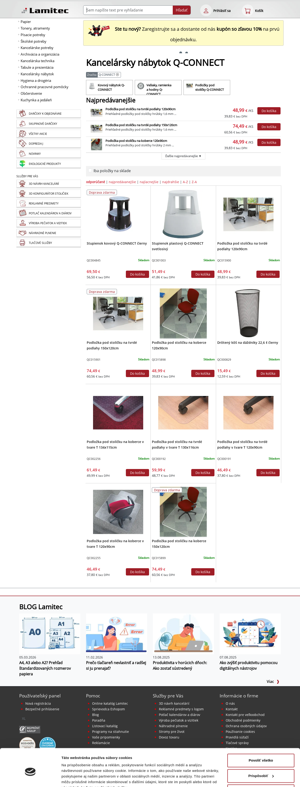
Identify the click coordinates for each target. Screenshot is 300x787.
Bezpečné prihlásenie (42, 709)
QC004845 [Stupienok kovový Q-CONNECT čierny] (94, 260)
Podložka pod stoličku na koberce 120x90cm (136, 141)
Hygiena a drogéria (36, 80)
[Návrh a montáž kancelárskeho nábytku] (48, 184)
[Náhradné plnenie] (48, 233)
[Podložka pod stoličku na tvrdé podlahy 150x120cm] (118, 313)
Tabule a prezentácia (37, 67)
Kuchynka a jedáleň (36, 100)
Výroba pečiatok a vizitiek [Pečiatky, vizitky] (178, 720)
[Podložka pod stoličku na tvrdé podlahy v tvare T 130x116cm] (183, 412)
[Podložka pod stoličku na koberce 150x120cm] (183, 511)
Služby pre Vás (168, 695)
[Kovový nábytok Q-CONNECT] (109, 87)
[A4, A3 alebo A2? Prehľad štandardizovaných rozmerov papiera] (49, 633)
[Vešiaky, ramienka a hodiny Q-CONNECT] (158, 87)
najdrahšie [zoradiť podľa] (170, 182)
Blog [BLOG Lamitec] (95, 714)
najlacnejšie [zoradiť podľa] (149, 182)
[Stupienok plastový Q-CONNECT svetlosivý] (183, 213)
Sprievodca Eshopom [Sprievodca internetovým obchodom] (108, 709)
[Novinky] (48, 154)
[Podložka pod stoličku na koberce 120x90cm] (183, 313)
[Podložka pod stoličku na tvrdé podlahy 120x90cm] (248, 213)
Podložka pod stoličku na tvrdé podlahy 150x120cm (141, 125)
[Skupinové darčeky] (48, 124)
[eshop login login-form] (206, 10)
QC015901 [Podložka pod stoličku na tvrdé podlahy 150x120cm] (94, 360)
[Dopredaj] (48, 144)
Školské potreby (33, 41)
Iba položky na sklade (112, 170)
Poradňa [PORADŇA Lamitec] (98, 720)
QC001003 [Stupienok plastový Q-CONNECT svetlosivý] (159, 260)
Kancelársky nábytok (37, 74)
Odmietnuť (261, 768)
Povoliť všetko (261, 738)
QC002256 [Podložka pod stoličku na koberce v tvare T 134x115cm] (94, 459)
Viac (273, 681)
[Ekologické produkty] (48, 164)
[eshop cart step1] (248, 10)
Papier (26, 21)
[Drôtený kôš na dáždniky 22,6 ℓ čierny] (248, 313)
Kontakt (232, 709)
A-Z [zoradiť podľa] (185, 182)
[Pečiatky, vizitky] (48, 223)
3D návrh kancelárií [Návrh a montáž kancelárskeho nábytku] (174, 703)
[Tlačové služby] (48, 243)
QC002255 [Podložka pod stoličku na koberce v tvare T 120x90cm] (94, 558)
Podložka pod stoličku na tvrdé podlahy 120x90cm (140, 109)
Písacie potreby (33, 34)
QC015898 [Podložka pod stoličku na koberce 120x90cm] (159, 360)
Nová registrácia (38, 703)
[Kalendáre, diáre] (48, 213)
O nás (230, 703)
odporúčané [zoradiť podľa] (95, 182)
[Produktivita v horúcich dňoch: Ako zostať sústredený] (183, 633)
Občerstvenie (31, 93)
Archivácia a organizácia (40, 54)
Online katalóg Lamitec (110, 703)
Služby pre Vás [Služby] (27, 176)
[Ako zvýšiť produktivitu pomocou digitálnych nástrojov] (250, 633)
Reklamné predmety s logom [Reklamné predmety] (181, 709)
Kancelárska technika (37, 60)
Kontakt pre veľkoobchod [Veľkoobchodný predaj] (245, 714)
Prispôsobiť (261, 753)
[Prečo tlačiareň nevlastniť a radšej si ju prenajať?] (116, 633)
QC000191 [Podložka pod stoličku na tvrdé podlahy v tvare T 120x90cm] (224, 459)
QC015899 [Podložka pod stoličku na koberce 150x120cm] (159, 558)
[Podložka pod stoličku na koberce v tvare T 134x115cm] (118, 412)
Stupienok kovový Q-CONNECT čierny (117, 243)
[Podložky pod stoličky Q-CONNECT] (207, 87)
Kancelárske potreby (37, 47)
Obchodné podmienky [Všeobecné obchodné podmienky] (243, 720)
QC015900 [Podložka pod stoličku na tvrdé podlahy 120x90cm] (224, 260)
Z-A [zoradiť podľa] (194, 182)
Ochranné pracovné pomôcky (44, 86)
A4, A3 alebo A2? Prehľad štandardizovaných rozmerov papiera (45, 668)
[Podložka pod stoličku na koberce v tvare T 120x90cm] (118, 511)
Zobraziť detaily (74, 778)
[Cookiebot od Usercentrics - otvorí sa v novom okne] (30, 777)
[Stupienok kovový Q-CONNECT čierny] (118, 213)
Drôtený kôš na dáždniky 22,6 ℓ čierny (247, 342)
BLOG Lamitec (40, 606)
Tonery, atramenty (35, 28)
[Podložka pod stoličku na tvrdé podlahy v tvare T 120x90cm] (248, 412)
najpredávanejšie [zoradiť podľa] (122, 182)
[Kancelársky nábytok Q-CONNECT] (117, 75)
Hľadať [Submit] (182, 10)
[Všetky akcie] (48, 134)
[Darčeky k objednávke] (48, 114)
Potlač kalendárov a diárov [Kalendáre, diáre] (179, 714)
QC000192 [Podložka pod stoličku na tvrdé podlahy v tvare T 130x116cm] (159, 459)
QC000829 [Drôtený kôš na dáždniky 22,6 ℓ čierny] (224, 360)
